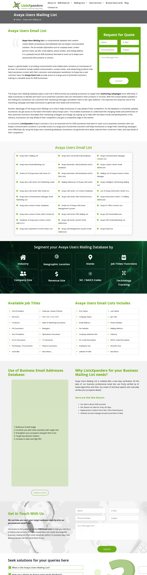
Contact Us (53, 7)
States (90, 263)
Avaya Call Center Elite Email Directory (77, 196)
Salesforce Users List (116, 556)
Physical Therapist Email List (52, 556)
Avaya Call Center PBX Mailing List (75, 214)
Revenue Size (56, 280)
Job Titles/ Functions (124, 263)
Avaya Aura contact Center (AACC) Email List (37, 214)
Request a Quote (40, 415)
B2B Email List (65, 3)
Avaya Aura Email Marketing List (32, 164)
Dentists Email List (48, 550)
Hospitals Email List (49, 559)
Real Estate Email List (83, 553)
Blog (127, 3)
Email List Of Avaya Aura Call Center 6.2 (35, 173)
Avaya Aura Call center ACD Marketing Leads (37, 182)
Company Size (23, 280)
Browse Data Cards (114, 3)
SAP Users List (114, 553)
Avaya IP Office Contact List (111, 205)
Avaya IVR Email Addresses (111, 214)
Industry (23, 263)
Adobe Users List (115, 550)
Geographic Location (57, 264)
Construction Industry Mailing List (87, 547)
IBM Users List (114, 562)
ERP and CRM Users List (118, 547)
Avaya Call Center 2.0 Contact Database (77, 191)
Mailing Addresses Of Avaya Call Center (77, 182)
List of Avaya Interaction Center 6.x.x (114, 191)
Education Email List (82, 565)
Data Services (96, 3)
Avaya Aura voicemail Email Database (76, 156)
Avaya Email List (106, 228)
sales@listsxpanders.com (20, 556)
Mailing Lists (81, 3)
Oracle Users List (115, 565)
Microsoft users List (116, 559)
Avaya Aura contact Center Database (34, 205)
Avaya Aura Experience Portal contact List (36, 228)
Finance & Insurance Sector (85, 556)
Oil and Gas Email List (83, 559)
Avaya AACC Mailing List (29, 156)
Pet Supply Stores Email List (85, 550)
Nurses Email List (48, 565)
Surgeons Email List (49, 562)
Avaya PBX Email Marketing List (112, 220)
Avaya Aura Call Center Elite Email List (34, 191)
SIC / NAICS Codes (90, 280)
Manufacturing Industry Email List (87, 562)
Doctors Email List (48, 553)
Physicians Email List (49, 547)
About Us (52, 3)
